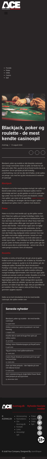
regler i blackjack (38, 198)
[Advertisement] (23, 42)
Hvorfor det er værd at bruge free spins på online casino (23, 338)
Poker (8, 70)
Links (18, 429)
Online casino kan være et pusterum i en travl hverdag (23, 330)
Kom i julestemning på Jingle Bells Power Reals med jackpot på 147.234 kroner (23, 376)
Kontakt (19, 427)
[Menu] (6, 13)
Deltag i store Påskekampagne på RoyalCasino (23, 345)
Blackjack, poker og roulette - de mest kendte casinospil (23, 321)
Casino (8, 75)
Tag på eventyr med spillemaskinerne (23, 352)
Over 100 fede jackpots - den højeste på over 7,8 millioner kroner (23, 368)
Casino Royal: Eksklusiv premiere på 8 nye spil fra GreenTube (23, 359)
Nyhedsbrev (21, 419)
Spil (7, 78)
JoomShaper (36, 451)
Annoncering (21, 416)
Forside (8, 68)
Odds (8, 73)
